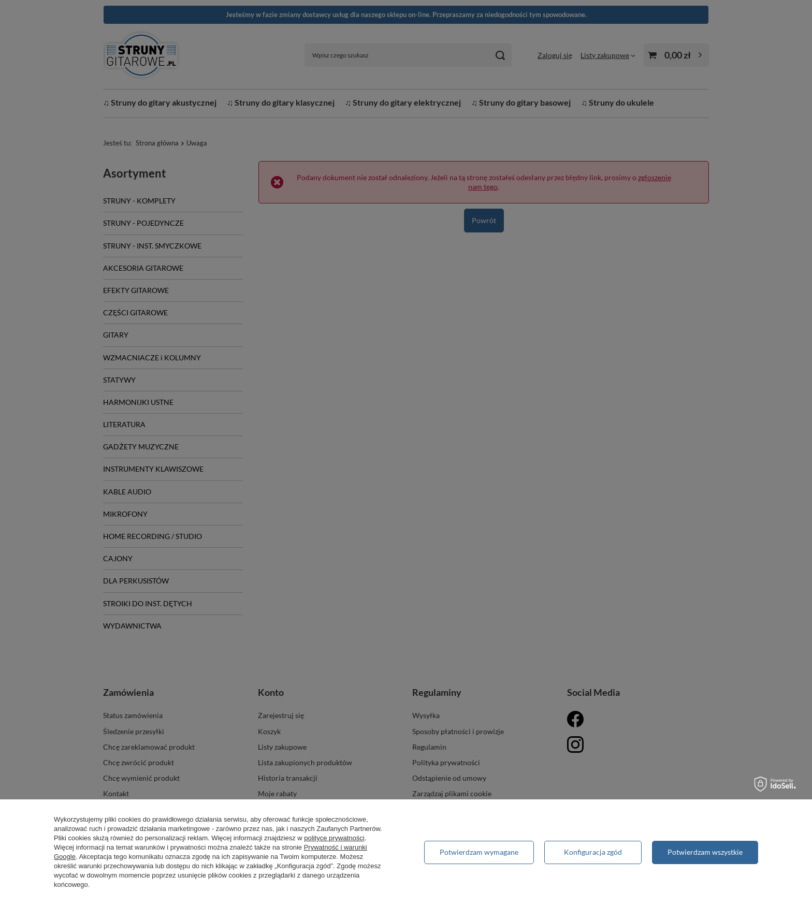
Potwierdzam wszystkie (705, 852)
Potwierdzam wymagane (479, 852)
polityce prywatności (334, 838)
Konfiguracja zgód (593, 852)
